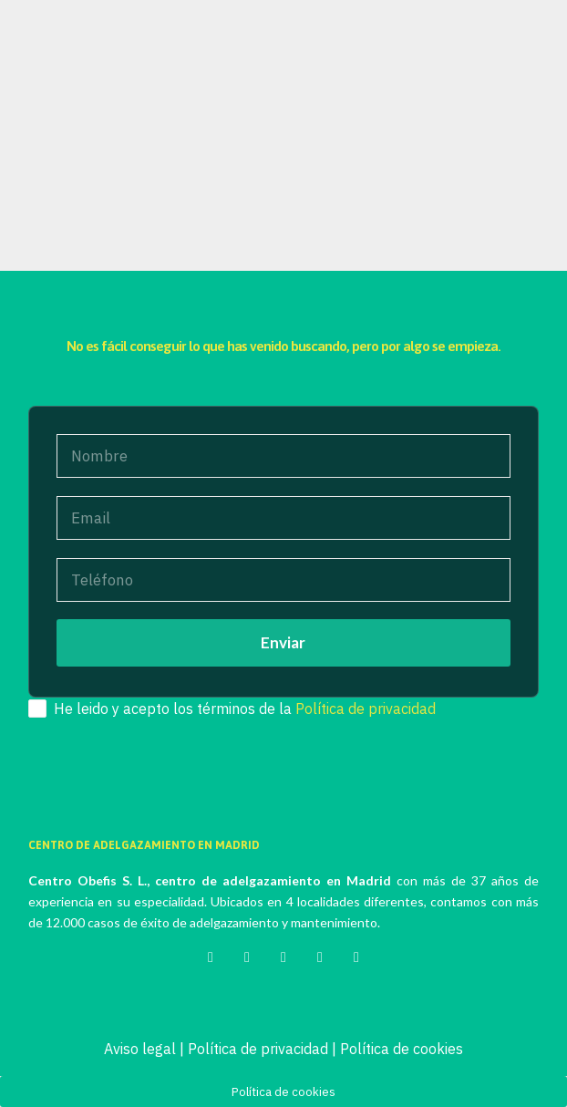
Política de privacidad (365, 708)
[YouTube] (356, 954)
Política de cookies (401, 1049)
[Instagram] (283, 954)
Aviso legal (140, 1049)
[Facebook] (247, 954)
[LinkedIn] (320, 954)
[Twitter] (210, 954)
